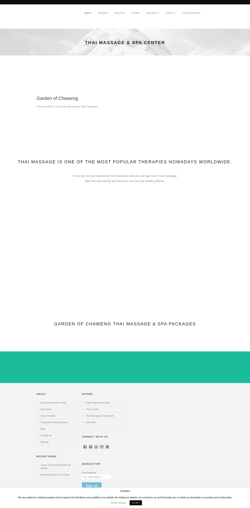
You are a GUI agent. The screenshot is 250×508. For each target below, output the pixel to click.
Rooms (135, 13)
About (88, 13)
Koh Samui (45, 409)
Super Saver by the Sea (98, 402)
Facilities (119, 13)
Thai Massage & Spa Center (100, 416)
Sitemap (44, 442)
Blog (42, 429)
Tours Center (92, 409)
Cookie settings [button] (118, 502)
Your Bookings (191, 13)
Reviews (103, 13)
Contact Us (45, 435)
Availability (152, 13)
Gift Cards (91, 422)
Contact (171, 13)
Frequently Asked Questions (54, 422)
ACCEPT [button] (136, 503)
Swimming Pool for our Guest (55, 474)
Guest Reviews (47, 416)
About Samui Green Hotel (53, 402)
